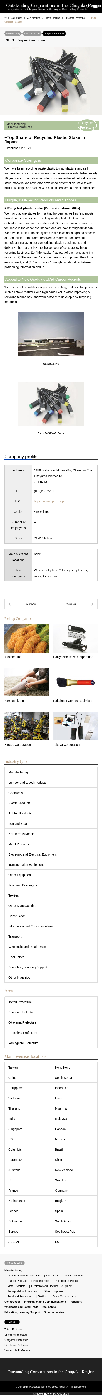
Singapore (15, 1129)
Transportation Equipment (26, 864)
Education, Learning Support (27, 967)
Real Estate (16, 957)
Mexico (60, 1139)
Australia (14, 1170)
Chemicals (15, 793)
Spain (59, 1211)
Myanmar (61, 1108)
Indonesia (61, 1088)
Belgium (60, 1201)
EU (57, 1242)
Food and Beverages (22, 885)
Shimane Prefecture (22, 1012)
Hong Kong (62, 1067)
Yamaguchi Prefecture (23, 1043)
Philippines (15, 1088)
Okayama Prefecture (54, 33)
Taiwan (13, 1067)
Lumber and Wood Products (27, 782)
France (13, 1190)
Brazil (59, 1149)
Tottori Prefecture (20, 1002)
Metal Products (18, 844)
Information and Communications (30, 926)
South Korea (63, 1077)
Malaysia (61, 1118)
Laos (58, 1098)
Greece (13, 1211)
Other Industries (19, 977)
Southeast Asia (65, 1231)
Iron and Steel (17, 823)
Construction (17, 916)
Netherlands (16, 1201)
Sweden (60, 1180)
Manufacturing (13, 33)
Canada (60, 1129)
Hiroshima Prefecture (22, 1032)
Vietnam (14, 1098)
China (12, 1077)
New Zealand (64, 1170)
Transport (14, 936)
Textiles (13, 895)
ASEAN (13, 1242)
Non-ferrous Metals (21, 834)
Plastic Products (32, 33)
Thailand (14, 1108)
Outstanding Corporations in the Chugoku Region (51, 1371)
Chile (58, 1159)
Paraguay (15, 1159)
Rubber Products (19, 813)
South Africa (63, 1221)
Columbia (14, 1149)
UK (10, 1180)
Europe (13, 1231)
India (11, 1118)
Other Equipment (20, 875)
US (10, 1139)
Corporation (16, 18)
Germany (61, 1190)
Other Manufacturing (22, 905)
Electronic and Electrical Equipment (32, 854)
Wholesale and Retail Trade (27, 946)
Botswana (15, 1221)
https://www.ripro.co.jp (49, 501)
